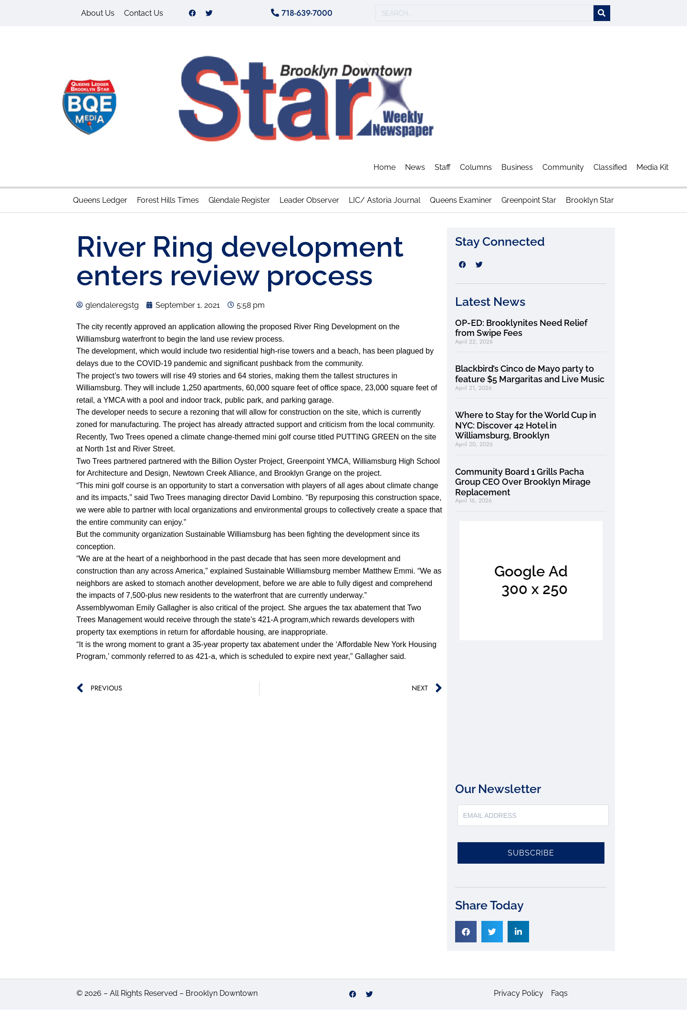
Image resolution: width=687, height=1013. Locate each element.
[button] (466, 935)
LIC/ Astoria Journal (384, 203)
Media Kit (652, 170)
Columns (476, 170)
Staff (442, 170)
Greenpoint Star (528, 203)
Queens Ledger (100, 203)
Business (517, 170)
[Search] (601, 15)
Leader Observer (309, 203)
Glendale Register (239, 203)
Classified (610, 170)
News (415, 170)
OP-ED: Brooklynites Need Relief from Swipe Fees (521, 331)
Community (563, 170)
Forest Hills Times (168, 203)
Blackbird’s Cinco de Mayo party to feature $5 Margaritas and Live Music (529, 377)
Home (385, 170)
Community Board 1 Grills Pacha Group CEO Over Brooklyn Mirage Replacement (523, 485)
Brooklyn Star (590, 203)
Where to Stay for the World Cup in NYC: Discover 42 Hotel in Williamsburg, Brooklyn (525, 428)
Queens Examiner (461, 203)
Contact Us (143, 14)
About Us (97, 14)
